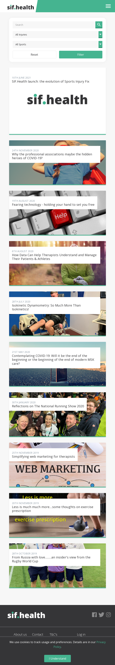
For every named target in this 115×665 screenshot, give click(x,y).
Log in (81, 634)
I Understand (57, 658)
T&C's (53, 634)
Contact (37, 634)
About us (20, 634)
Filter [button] (80, 55)
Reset (34, 55)
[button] (107, 6)
